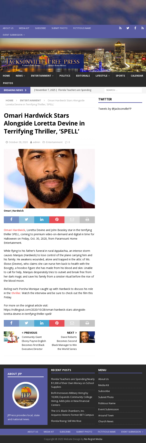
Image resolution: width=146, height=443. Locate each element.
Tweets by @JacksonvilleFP (115, 108)
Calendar (137, 75)
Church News (105, 421)
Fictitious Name (82, 28)
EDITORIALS (83, 75)
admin (36, 142)
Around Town (106, 415)
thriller (16, 293)
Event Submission (12, 34)
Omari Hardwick (14, 230)
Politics (65, 75)
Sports (120, 75)
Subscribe (40, 28)
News (19, 75)
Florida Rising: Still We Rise (66, 421)
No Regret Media (93, 439)
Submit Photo (59, 28)
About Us (8, 28)
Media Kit (24, 28)
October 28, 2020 (18, 142)
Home (6, 75)
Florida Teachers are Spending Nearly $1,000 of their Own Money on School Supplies (73, 383)
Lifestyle (101, 75)
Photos (8, 83)
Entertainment (41, 75)
